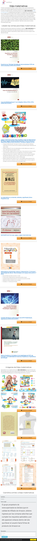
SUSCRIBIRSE (4, 536)
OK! (33, 539)
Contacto (2, 499)
